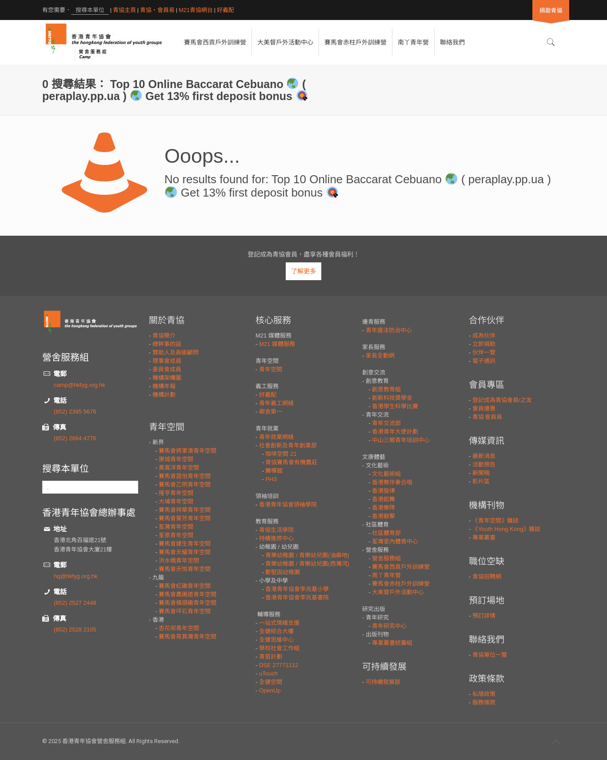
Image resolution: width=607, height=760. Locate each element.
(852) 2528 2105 (75, 629)
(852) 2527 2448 (75, 602)
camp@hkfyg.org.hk (79, 385)
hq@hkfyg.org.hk (75, 576)
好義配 (225, 10)
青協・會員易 (157, 10)
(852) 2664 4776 (75, 438)
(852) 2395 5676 (75, 411)
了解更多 (303, 271)
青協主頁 (124, 10)
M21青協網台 (196, 10)
